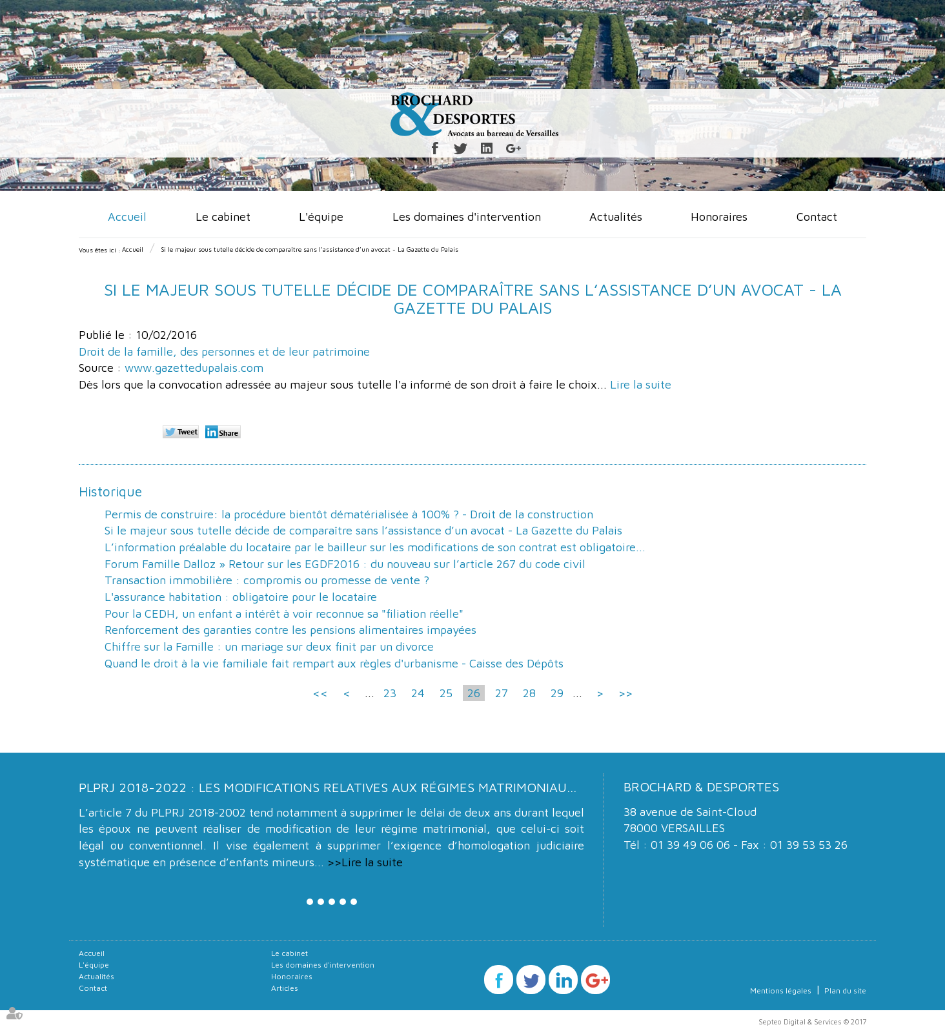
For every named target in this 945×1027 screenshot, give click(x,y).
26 (473, 693)
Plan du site (845, 990)
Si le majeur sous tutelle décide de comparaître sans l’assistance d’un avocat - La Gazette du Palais (309, 249)
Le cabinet (223, 216)
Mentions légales (780, 990)
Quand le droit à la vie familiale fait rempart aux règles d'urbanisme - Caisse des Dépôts (334, 663)
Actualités (615, 216)
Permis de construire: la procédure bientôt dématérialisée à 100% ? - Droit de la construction (349, 514)
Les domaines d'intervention (466, 216)
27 (501, 693)
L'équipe (321, 216)
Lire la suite (640, 384)
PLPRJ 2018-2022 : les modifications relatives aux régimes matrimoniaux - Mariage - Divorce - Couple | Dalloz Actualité (492, 787)
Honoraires (719, 216)
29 (557, 693)
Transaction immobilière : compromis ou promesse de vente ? (267, 580)
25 (446, 693)
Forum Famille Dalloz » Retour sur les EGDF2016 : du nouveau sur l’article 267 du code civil (345, 564)
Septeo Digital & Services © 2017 (812, 1021)
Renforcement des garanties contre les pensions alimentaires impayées (290, 629)
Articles (284, 988)
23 (389, 693)
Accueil (127, 216)
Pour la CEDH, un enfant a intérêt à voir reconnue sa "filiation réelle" (284, 613)
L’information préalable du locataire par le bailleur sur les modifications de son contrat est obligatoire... (375, 547)
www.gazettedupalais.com (194, 367)
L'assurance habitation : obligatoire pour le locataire (241, 597)
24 (418, 693)
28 (529, 693)
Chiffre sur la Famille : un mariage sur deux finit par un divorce (269, 646)
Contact (817, 216)
